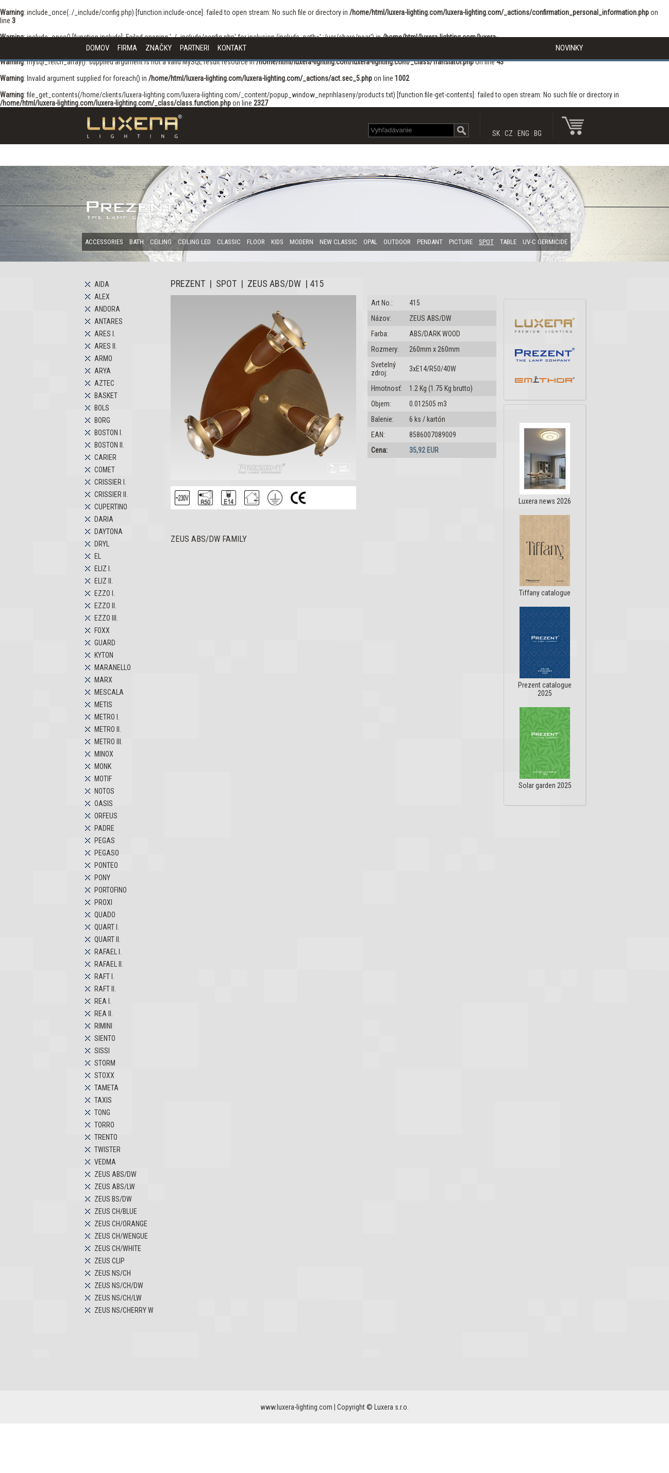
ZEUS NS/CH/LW (118, 1298)
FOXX (102, 630)
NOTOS (104, 791)
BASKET (106, 395)
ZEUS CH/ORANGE (120, 1224)
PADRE (104, 828)
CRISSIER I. (110, 482)
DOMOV (97, 48)
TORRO (104, 1125)
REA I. (102, 1001)
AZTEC (104, 383)
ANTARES (108, 321)
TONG (102, 1112)
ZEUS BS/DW (113, 1199)
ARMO (103, 358)
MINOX (103, 754)
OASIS (103, 803)
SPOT (486, 242)
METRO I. (107, 717)
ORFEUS (106, 816)
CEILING (161, 242)
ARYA (102, 371)
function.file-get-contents (435, 95)
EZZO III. (106, 618)
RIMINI (103, 1026)
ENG (523, 133)
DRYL (101, 544)
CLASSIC (229, 242)
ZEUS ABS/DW (115, 1174)
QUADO (104, 915)
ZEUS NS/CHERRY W (124, 1310)
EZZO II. (105, 606)
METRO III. (108, 742)
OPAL (370, 242)
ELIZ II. (103, 581)
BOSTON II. (109, 445)
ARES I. (104, 334)
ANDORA (107, 309)
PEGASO (106, 853)
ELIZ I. (102, 568)
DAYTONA (108, 531)
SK (496, 133)
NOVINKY (569, 48)
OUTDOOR (397, 242)
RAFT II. (105, 989)
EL (97, 556)
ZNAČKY (158, 48)
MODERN (301, 242)
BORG (102, 420)
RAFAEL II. (108, 964)
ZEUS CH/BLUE (115, 1211)
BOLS (101, 408)
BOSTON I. (108, 433)
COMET (104, 470)
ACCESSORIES (104, 242)
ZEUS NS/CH (112, 1273)
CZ (509, 133)
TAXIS (103, 1100)
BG (538, 133)
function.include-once (169, 12)
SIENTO (104, 1038)
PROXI (103, 902)
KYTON (103, 655)
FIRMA (127, 48)
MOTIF (103, 779)
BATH (136, 242)
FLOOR (256, 242)
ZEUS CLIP (109, 1261)
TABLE (508, 242)
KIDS (277, 242)
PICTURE (461, 242)
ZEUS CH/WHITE (117, 1248)
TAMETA (106, 1088)
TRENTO (106, 1137)
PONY (102, 877)
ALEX (102, 297)
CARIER (105, 457)
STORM (104, 1063)
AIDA (101, 284)
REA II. (103, 1013)
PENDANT (430, 242)
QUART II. (107, 939)
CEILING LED (194, 242)
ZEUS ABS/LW (114, 1187)
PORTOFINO (110, 890)
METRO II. (107, 729)
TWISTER (107, 1149)
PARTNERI (194, 48)
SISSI (102, 1051)
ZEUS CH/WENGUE (121, 1236)
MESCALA (109, 692)
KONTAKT (232, 48)
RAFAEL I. (108, 952)
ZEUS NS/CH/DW (118, 1285)
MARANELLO (112, 667)
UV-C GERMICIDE (545, 242)
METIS (103, 704)
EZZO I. (104, 593)
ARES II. (105, 346)
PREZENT (188, 283)
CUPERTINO (110, 507)
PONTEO (106, 865)
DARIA (103, 519)
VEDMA (105, 1162)
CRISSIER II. (111, 494)
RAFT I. (104, 976)
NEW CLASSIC (338, 242)
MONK (102, 766)
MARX (103, 680)
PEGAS (104, 840)
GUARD (104, 643)
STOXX (104, 1075)
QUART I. (106, 927)
